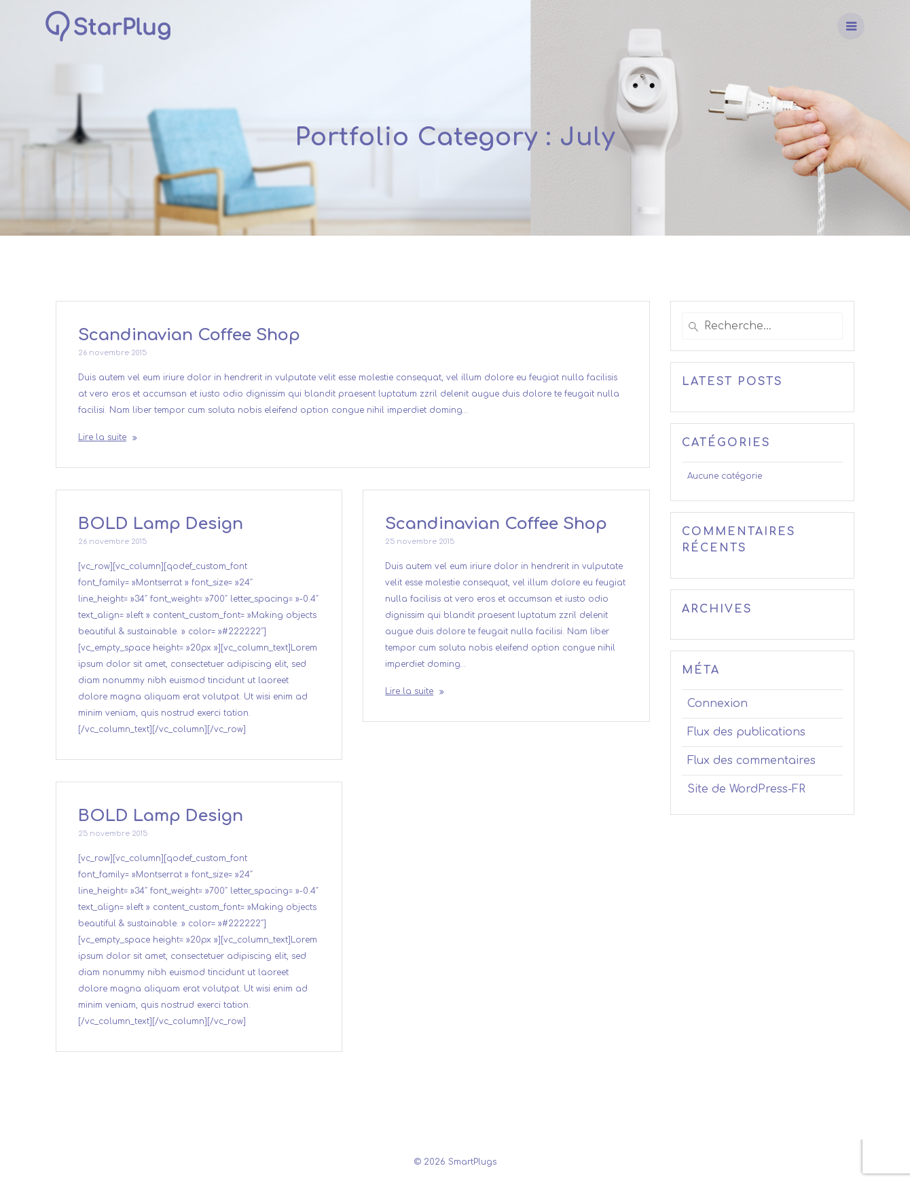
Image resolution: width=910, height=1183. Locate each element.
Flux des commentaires (751, 760)
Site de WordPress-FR (746, 789)
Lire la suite (102, 437)
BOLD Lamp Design (160, 524)
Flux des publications (746, 732)
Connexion (717, 703)
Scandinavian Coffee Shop (189, 335)
